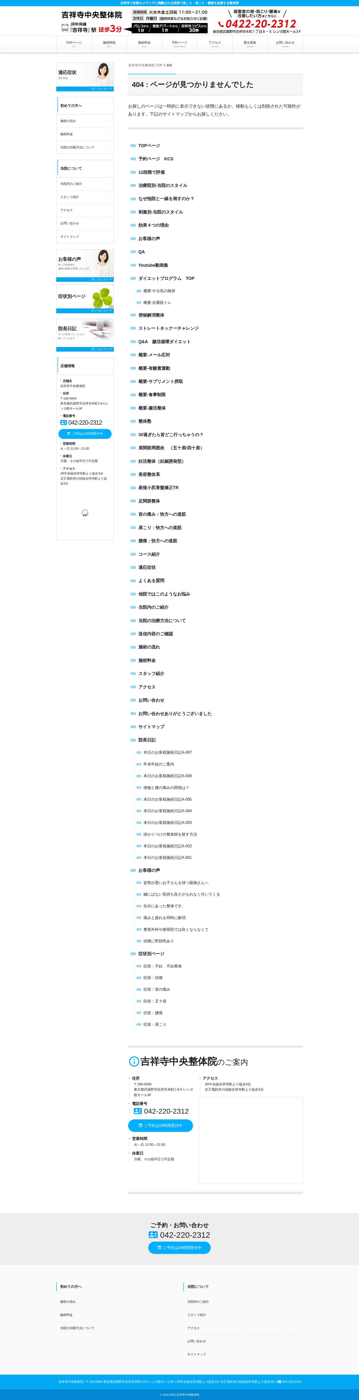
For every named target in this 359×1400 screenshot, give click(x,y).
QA (141, 251)
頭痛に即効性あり (158, 941)
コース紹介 (149, 554)
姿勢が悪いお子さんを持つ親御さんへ (176, 883)
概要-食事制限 (152, 394)
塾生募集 (250, 44)
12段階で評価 (151, 172)
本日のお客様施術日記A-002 (167, 846)
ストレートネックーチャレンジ (168, 328)
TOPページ (74, 44)
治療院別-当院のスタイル (162, 185)
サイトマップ (151, 726)
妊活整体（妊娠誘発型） (162, 461)
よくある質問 (151, 580)
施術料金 (144, 44)
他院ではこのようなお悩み (164, 594)
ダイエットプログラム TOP (166, 278)
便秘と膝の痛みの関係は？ (166, 788)
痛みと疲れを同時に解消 (164, 918)
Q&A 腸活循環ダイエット (164, 341)
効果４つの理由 (153, 225)
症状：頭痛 (153, 978)
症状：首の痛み (156, 989)
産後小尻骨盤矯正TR (158, 487)
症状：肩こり (154, 1024)
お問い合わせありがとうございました (175, 713)
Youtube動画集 (153, 265)
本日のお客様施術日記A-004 (167, 811)
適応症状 (147, 567)
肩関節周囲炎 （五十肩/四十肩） (171, 447)
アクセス (215, 44)
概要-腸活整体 (152, 408)
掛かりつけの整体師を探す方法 (170, 834)
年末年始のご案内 (158, 764)
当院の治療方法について (162, 620)
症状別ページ (151, 953)
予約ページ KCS (155, 158)
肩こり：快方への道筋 (160, 527)
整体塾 (144, 421)
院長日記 (147, 740)
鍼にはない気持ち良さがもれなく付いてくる (181, 894)
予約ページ (179, 44)
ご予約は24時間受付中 (160, 1125)
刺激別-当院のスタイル (160, 212)
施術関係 (109, 44)
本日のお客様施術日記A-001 (167, 858)
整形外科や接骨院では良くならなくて (176, 929)
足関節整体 (149, 501)
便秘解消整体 (151, 315)
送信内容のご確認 (155, 633)
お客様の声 (149, 238)
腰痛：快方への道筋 (157, 540)
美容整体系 (149, 474)
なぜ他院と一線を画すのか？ (166, 198)
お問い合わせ (285, 44)
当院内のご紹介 (153, 607)
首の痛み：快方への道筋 (162, 514)
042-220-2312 (161, 1111)
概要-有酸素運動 (154, 368)
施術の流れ (149, 647)
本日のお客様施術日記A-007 (167, 752)
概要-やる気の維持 (159, 291)
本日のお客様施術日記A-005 (167, 799)
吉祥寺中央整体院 (187, 1394)
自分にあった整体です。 (164, 906)
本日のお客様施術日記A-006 (167, 776)
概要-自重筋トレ (157, 303)
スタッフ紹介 (151, 673)
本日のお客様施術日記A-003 (167, 823)
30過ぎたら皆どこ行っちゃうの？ (171, 434)
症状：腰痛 (153, 1013)
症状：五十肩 (154, 1001)
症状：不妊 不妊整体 (162, 966)
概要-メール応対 (154, 355)
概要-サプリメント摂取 (160, 381)
